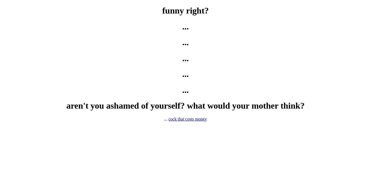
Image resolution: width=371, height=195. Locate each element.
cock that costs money (188, 119)
